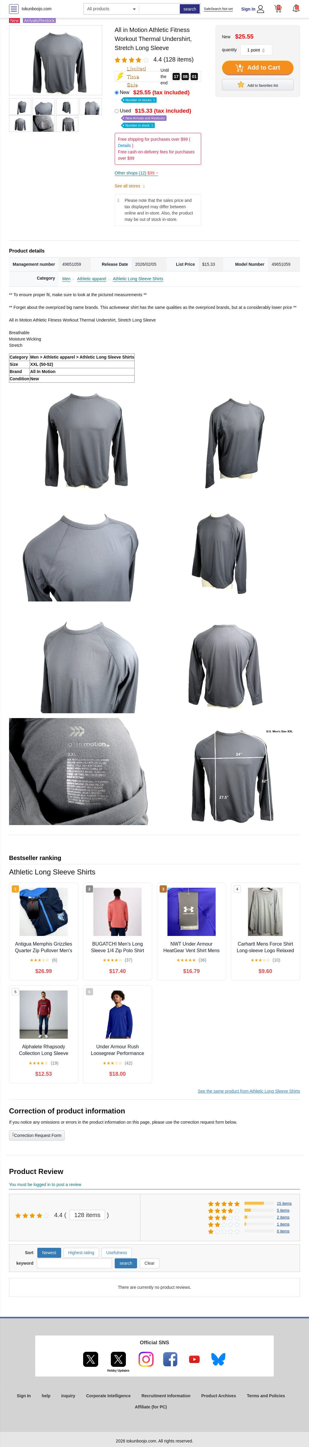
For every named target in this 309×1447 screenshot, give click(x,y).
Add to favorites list (258, 84)
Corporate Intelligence (108, 1395)
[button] (296, 8)
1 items (283, 1224)
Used (156, 118)
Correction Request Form (36, 1135)
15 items (284, 1203)
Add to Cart (258, 68)
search (189, 9)
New (155, 95)
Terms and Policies (266, 1395)
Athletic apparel (91, 278)
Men (66, 278)
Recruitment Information (166, 1395)
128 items (87, 1215)
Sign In (248, 9)
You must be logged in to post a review (45, 1184)
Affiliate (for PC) (151, 1407)
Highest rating (81, 1252)
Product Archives (218, 1395)
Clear (149, 1263)
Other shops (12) (136, 173)
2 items (283, 1217)
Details (124, 145)
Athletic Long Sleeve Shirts (138, 278)
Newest (49, 1252)
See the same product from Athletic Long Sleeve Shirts (249, 1091)
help (46, 1395)
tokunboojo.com (37, 8)
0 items (283, 1231)
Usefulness (116, 1252)
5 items (283, 1210)
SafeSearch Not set (218, 9)
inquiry (68, 1395)
